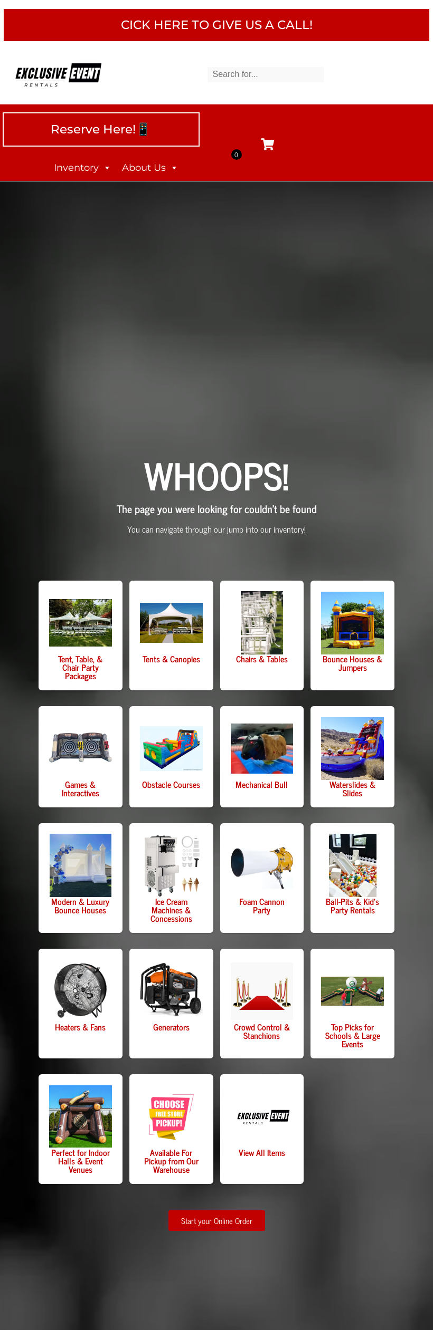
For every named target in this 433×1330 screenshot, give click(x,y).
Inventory (82, 171)
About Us (150, 171)
